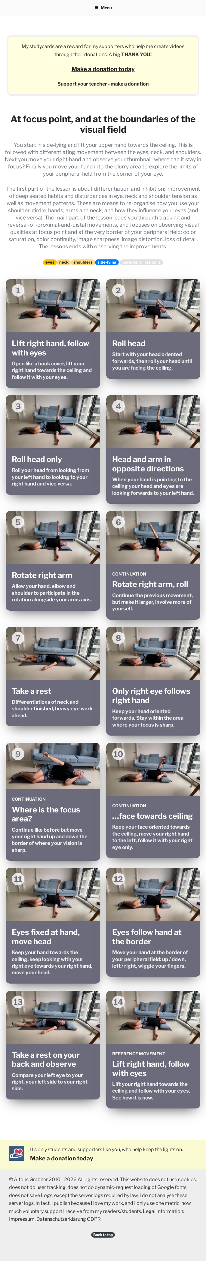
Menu (103, 7)
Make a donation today (103, 69)
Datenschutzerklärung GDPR (68, 1219)
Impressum (22, 1219)
